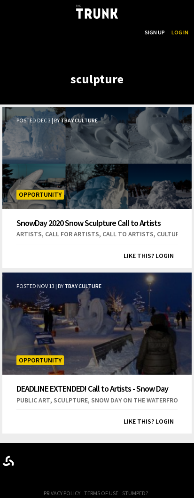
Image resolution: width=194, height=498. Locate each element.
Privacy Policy (62, 493)
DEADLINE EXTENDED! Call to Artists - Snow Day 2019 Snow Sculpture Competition (92, 388)
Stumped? (135, 493)
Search (128, 32)
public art (33, 400)
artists (29, 234)
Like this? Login (149, 255)
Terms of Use (101, 493)
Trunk (97, 459)
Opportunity (40, 194)
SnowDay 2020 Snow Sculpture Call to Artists (88, 222)
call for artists (72, 234)
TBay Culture (79, 120)
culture (170, 234)
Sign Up (155, 32)
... (90, 32)
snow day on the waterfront (138, 400)
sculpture (71, 400)
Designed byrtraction (8, 461)
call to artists (128, 234)
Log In (179, 32)
